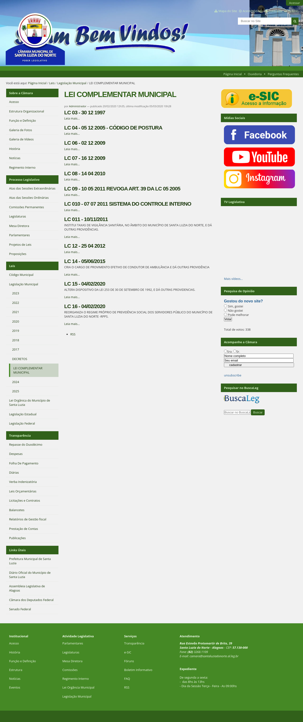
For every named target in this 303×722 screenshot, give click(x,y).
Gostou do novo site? (243, 301)
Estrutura (15, 670)
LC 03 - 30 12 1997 (84, 113)
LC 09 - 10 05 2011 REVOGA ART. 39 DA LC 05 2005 (122, 189)
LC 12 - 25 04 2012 (84, 246)
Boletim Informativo (138, 670)
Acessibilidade (253, 11)
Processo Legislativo (24, 179)
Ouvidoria (255, 74)
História (14, 652)
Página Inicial (232, 74)
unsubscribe (232, 375)
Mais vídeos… (233, 279)
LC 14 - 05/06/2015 (84, 261)
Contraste (275, 11)
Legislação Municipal (71, 83)
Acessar (294, 3)
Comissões (69, 670)
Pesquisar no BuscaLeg (241, 388)
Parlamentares (72, 643)
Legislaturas (70, 652)
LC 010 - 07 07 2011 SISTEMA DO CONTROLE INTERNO (127, 204)
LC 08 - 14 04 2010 (84, 173)
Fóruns (129, 661)
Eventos (14, 687)
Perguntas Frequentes (283, 74)
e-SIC (127, 652)
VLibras (293, 11)
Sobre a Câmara (21, 93)
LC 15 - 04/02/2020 (84, 284)
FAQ (127, 678)
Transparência (20, 435)
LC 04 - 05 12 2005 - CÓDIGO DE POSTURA (113, 128)
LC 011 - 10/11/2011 (86, 219)
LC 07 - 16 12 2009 (84, 158)
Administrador (77, 106)
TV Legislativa (234, 202)
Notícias (14, 678)
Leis (52, 83)
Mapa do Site (227, 11)
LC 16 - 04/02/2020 (84, 306)
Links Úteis (17, 550)
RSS (73, 334)
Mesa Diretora (72, 661)
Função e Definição (22, 661)
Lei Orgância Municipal (78, 687)
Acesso (14, 643)
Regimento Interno (75, 678)
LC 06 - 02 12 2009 (84, 143)
